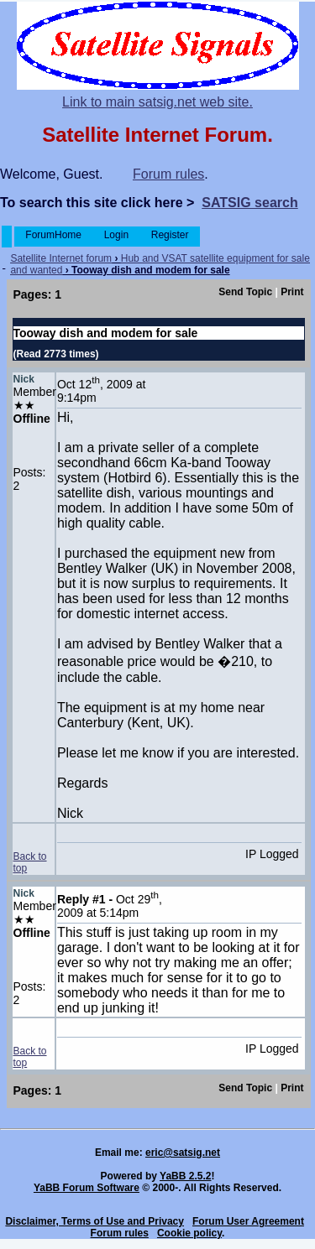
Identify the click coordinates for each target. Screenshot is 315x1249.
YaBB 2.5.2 (185, 1176)
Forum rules (168, 174)
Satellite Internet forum (61, 258)
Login (115, 235)
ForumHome (53, 235)
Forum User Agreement (248, 1221)
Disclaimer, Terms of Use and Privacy (94, 1221)
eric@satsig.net (182, 1152)
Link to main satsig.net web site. (157, 102)
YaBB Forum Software (86, 1188)
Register (169, 235)
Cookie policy (189, 1233)
